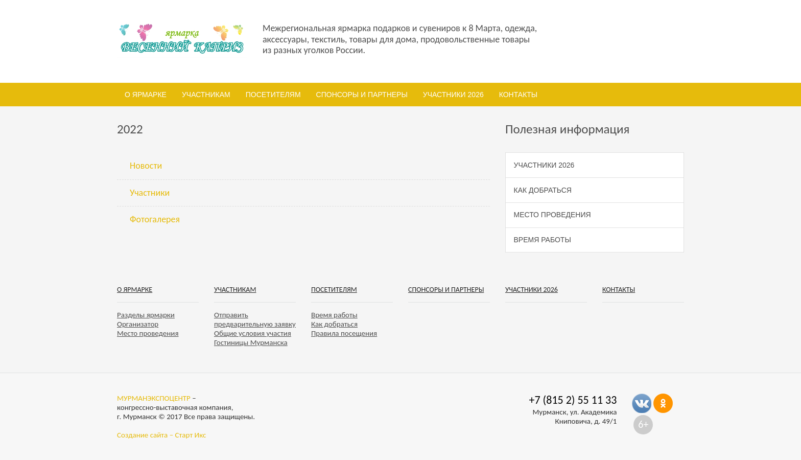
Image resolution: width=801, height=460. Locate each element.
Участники (150, 192)
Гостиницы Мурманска (251, 342)
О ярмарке (146, 94)
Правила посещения (344, 333)
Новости (146, 165)
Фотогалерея (155, 219)
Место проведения (552, 215)
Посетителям (273, 94)
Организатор (137, 324)
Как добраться (543, 190)
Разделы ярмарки (146, 314)
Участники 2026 (453, 94)
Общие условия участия (252, 333)
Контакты (518, 94)
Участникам (206, 94)
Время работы (542, 240)
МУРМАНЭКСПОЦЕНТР (154, 398)
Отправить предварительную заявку (255, 319)
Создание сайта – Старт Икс (161, 435)
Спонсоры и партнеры (362, 94)
